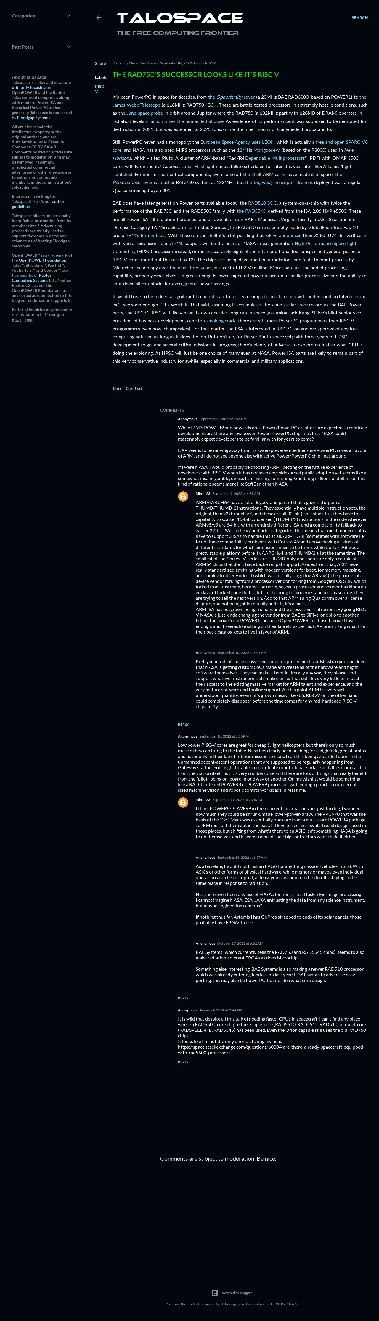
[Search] (360, 18)
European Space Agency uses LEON (237, 142)
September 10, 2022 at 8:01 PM (241, 652)
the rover (231, 97)
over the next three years (185, 267)
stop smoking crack (215, 320)
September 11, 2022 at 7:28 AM (237, 799)
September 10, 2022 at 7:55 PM (224, 736)
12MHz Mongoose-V (258, 150)
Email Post (134, 388)
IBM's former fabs (145, 235)
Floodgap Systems (33, 117)
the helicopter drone (277, 182)
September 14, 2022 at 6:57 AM (242, 857)
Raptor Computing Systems (32, 278)
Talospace (179, 19)
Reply (183, 724)
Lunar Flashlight (198, 166)
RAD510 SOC (262, 203)
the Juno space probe (140, 113)
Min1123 (203, 493)
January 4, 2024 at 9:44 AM (221, 1010)
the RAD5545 (251, 211)
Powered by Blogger (231, 1292)
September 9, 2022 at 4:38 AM (236, 493)
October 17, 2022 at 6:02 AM (240, 943)
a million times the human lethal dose (184, 121)
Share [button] (100, 63)
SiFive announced (283, 235)
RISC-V (210, 63)
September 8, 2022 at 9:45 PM (223, 419)
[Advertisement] (264, 1218)
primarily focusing (29, 87)
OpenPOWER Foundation (42, 260)
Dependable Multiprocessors (275, 158)
